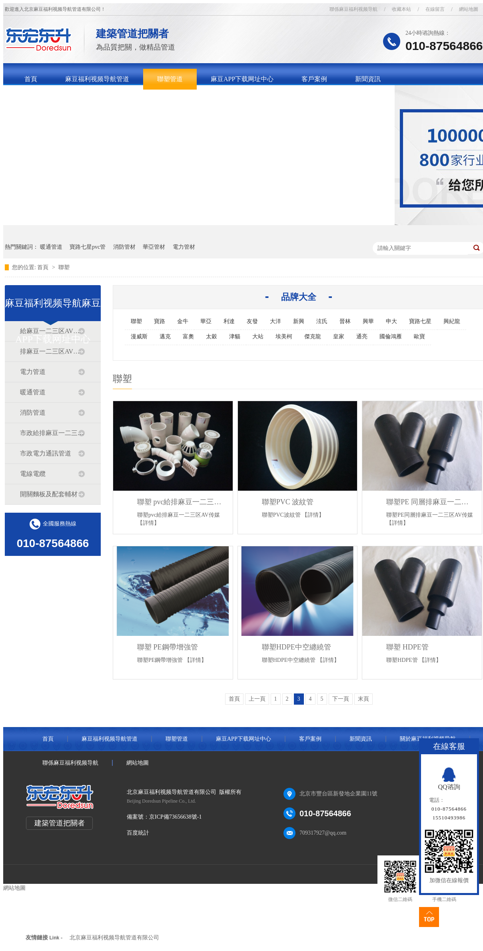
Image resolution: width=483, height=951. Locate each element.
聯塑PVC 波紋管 (288, 502)
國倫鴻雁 (390, 337)
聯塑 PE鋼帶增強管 (167, 647)
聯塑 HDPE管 (407, 647)
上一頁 (257, 699)
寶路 (159, 321)
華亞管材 (154, 247)
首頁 (30, 79)
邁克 (165, 337)
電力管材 (184, 247)
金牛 (182, 321)
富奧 (188, 337)
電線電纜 (33, 473)
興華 (368, 321)
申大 (391, 321)
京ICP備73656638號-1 (175, 817)
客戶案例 (314, 79)
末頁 (363, 699)
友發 (252, 321)
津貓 (234, 337)
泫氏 (321, 321)
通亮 (361, 337)
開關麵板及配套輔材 (49, 494)
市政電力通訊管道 (45, 453)
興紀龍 (451, 321)
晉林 (345, 321)
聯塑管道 (170, 79)
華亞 (206, 321)
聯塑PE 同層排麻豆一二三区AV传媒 (430, 502)
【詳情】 (148, 523)
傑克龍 (312, 337)
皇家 (338, 337)
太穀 (211, 337)
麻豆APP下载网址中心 (242, 79)
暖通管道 (51, 247)
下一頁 (340, 699)
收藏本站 (401, 9)
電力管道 (33, 371)
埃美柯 (283, 337)
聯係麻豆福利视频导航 (353, 9)
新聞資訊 (368, 79)
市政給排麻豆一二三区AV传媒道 (52, 433)
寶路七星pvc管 (88, 247)
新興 (298, 321)
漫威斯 (139, 337)
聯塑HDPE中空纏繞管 (296, 647)
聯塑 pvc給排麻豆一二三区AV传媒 (181, 502)
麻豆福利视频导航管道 (97, 79)
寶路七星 (420, 321)
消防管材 (124, 247)
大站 (257, 337)
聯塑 (64, 267)
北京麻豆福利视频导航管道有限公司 (114, 938)
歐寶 (419, 337)
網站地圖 (137, 763)
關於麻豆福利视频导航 (56, 99)
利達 (229, 321)
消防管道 (33, 412)
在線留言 (435, 9)
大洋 (275, 321)
